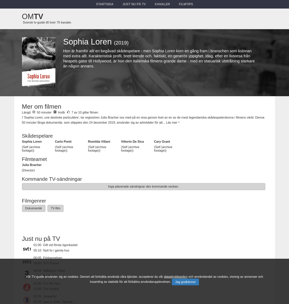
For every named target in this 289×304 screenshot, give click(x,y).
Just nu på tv (134, 4)
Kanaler (162, 4)
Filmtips (186, 4)
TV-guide (37, 276)
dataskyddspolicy (176, 276)
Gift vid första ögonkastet (60, 245)
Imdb (59, 112)
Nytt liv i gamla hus (56, 250)
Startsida (105, 4)
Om (32, 16)
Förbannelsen (52, 257)
